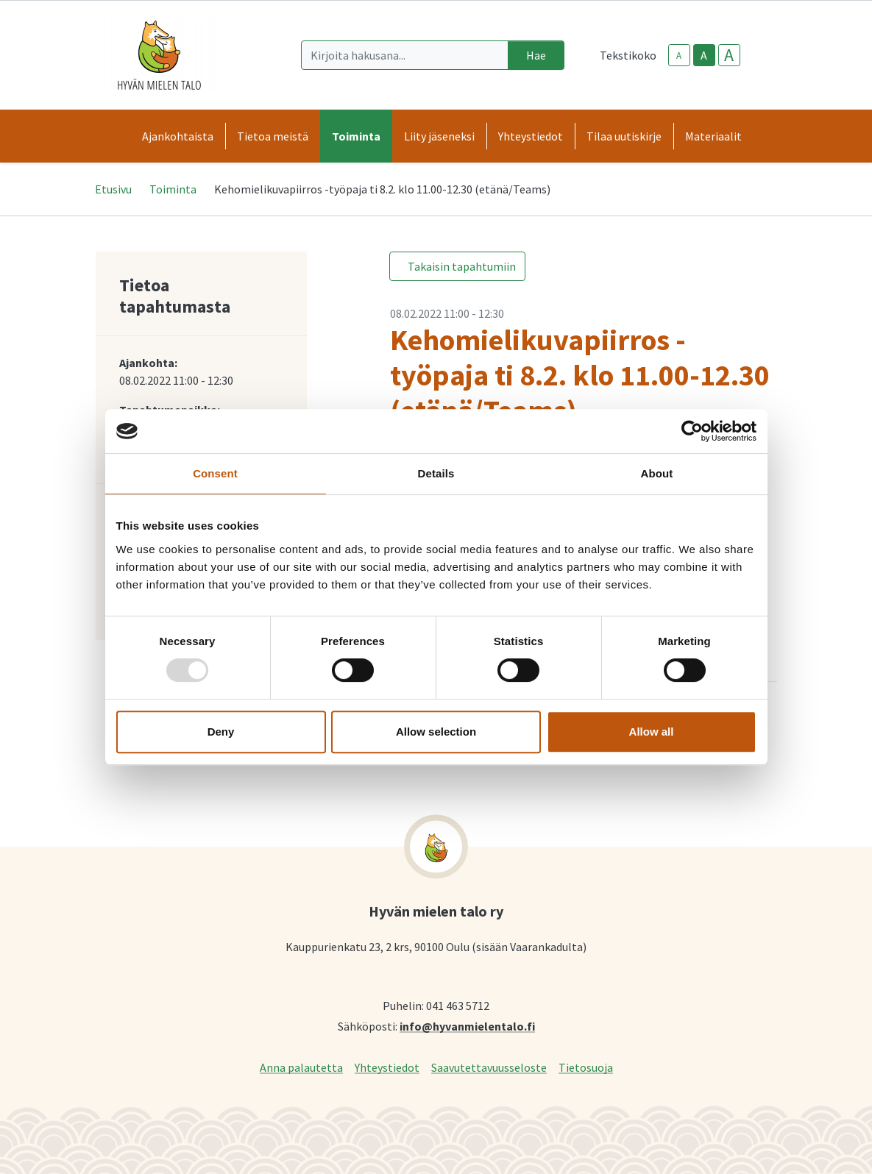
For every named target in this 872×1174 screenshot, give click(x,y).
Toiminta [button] (356, 136)
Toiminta (172, 189)
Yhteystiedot (387, 1067)
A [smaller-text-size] (678, 55)
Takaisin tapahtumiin (462, 266)
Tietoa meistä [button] (272, 136)
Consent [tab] (215, 473)
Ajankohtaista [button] (177, 136)
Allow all (651, 731)
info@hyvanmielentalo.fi (467, 1026)
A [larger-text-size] (729, 55)
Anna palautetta (301, 1067)
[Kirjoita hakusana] (404, 55)
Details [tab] (436, 473)
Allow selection (436, 731)
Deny (221, 731)
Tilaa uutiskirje (624, 136)
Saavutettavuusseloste (489, 1067)
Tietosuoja (586, 1067)
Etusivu (113, 189)
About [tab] (657, 473)
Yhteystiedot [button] (530, 136)
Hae (536, 55)
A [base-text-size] (704, 55)
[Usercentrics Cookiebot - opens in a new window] (692, 431)
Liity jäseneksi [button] (439, 136)
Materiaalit (713, 136)
